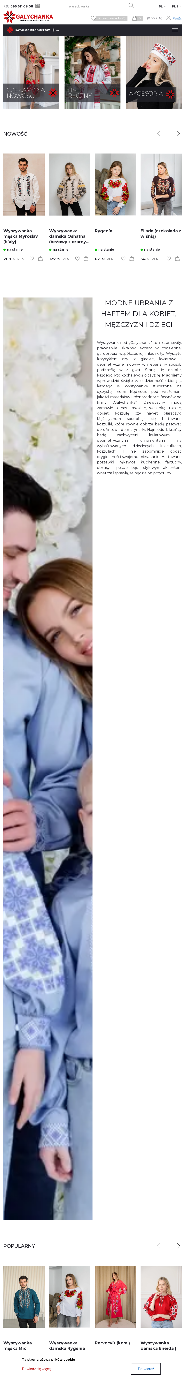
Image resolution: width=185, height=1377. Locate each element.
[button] (179, 134)
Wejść (177, 18)
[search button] (131, 5)
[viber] (37, 6)
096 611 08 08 (18, 6)
